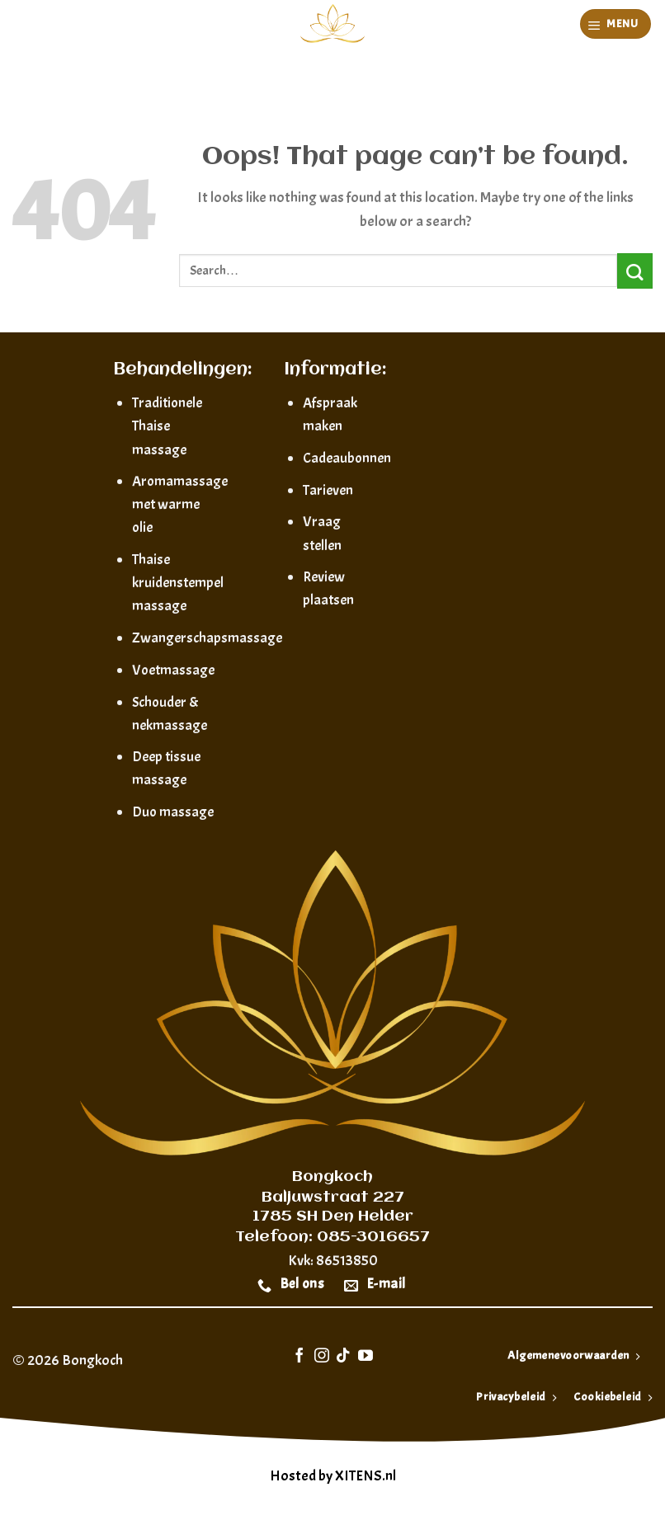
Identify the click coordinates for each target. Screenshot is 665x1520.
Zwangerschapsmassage (207, 637)
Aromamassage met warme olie (180, 504)
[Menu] (616, 24)
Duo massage (173, 811)
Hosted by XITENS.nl (333, 1475)
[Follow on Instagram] (321, 1356)
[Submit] (635, 271)
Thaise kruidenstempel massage (178, 582)
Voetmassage (173, 670)
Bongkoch (92, 1360)
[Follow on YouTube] (365, 1356)
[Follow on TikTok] (343, 1356)
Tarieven (328, 490)
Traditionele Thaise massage (167, 425)
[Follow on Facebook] (299, 1356)
